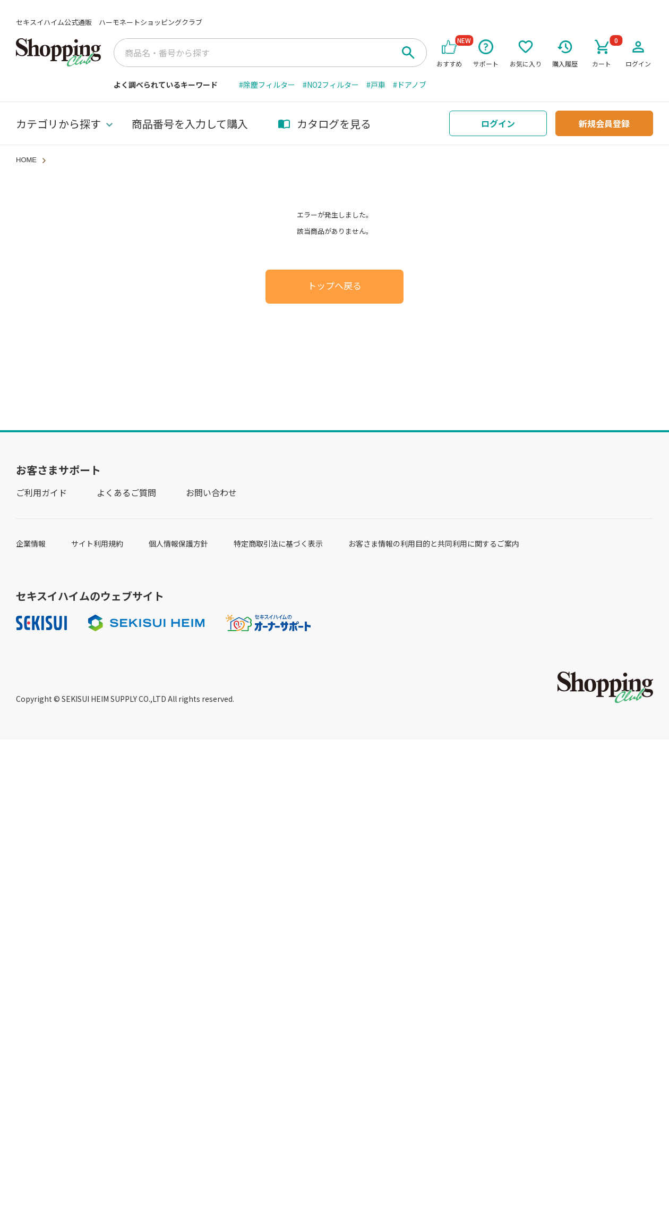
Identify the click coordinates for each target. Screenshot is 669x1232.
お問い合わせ (211, 492)
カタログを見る (324, 123)
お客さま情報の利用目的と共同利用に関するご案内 (433, 543)
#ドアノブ (409, 84)
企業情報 (31, 543)
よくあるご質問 (126, 492)
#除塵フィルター (267, 84)
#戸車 (375, 84)
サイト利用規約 (97, 543)
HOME (26, 160)
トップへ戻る (334, 286)
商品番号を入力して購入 (190, 123)
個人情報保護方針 (178, 543)
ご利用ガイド (41, 492)
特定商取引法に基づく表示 (278, 543)
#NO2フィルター (331, 84)
